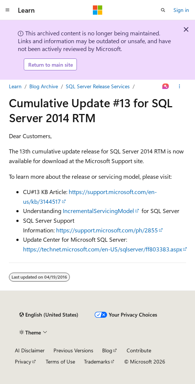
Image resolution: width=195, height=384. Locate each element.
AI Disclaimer (30, 350)
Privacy (23, 361)
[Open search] (163, 10)
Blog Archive (43, 86)
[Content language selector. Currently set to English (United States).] (49, 315)
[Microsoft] (98, 10)
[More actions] (179, 86)
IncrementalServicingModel (98, 211)
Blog (107, 350)
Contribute (139, 350)
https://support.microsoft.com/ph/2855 (107, 230)
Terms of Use (60, 361)
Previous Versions (73, 350)
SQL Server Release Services (98, 86)
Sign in (181, 9)
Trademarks (97, 361)
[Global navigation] (7, 10)
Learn (15, 86)
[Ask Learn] (166, 86)
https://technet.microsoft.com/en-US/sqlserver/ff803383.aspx (102, 249)
